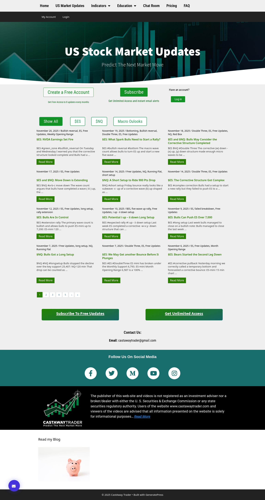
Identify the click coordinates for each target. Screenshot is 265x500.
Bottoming (132, 130)
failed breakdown (204, 208)
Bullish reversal (69, 130)
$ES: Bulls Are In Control (52, 217)
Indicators (100, 5)
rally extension (45, 212)
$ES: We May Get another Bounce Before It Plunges (130, 256)
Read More (45, 162)
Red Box (177, 134)
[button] (14, 485)
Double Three (109, 134)
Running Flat (154, 171)
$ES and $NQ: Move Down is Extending (62, 180)
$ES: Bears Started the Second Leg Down (195, 254)
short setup (108, 174)
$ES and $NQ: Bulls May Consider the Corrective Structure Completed (192, 141)
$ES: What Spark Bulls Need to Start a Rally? (131, 139)
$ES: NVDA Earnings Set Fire (55, 139)
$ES (128, 208)
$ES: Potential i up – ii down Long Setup (128, 217)
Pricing (171, 6)
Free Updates (130, 134)
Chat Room (151, 6)
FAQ (187, 6)
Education (126, 5)
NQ (170, 134)
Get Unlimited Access (184, 313)
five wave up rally (141, 208)
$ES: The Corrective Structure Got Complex (196, 180)
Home (44, 6)
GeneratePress (154, 494)
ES (80, 130)
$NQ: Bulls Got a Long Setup (55, 254)
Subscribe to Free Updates (80, 313)
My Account (49, 16)
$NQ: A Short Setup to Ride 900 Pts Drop (128, 180)
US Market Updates (70, 6)
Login (66, 16)
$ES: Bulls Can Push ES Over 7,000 (190, 217)
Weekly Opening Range (60, 134)
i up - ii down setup (123, 212)
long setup (87, 208)
